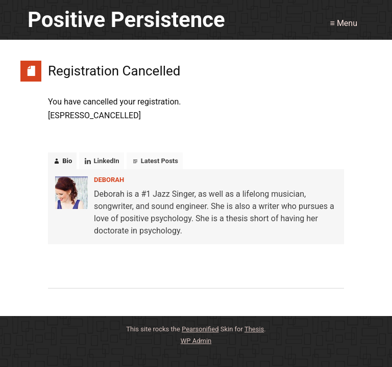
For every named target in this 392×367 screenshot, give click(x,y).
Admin (196, 341)
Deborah (109, 180)
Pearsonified (200, 329)
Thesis (254, 329)
